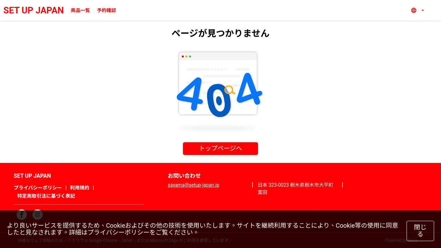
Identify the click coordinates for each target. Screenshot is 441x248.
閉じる (420, 231)
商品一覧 (80, 10)
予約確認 (106, 10)
